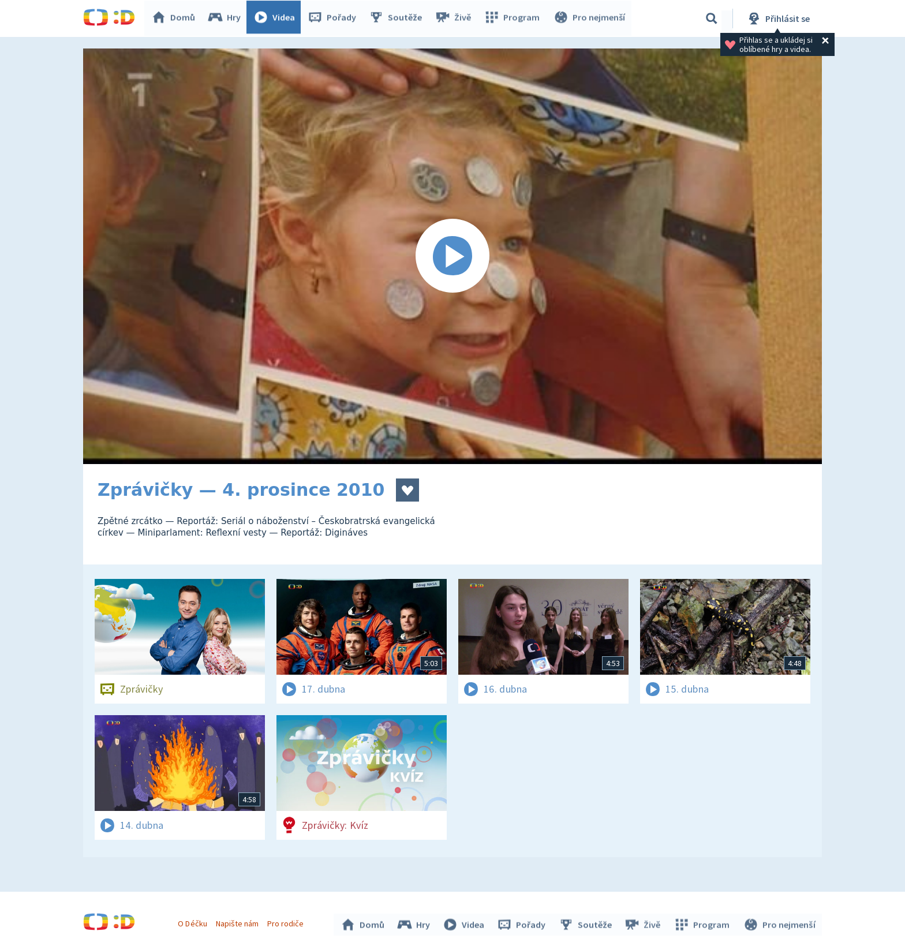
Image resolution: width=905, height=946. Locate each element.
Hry (227, 18)
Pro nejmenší (590, 18)
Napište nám (238, 922)
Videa (277, 18)
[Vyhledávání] (711, 18)
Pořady (335, 18)
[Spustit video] (452, 256)
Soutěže (398, 18)
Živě (455, 18)
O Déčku (193, 922)
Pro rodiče (287, 922)
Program (513, 18)
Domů (176, 18)
